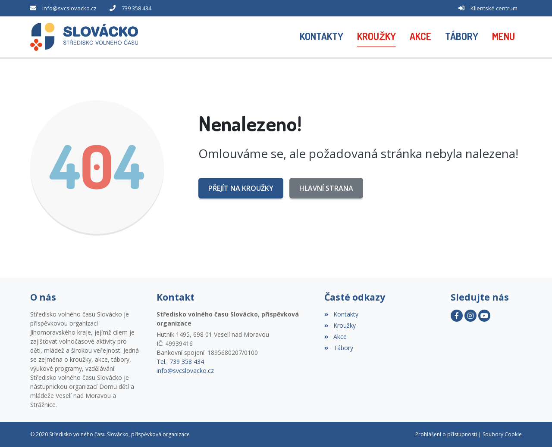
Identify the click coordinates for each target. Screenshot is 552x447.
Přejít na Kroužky (240, 188)
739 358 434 (136, 8)
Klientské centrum (494, 8)
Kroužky (339, 325)
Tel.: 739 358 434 (180, 361)
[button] (503, 37)
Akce (335, 336)
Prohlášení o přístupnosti (446, 434)
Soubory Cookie (502, 434)
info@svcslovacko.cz (69, 8)
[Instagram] (470, 316)
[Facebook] (457, 316)
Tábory (338, 348)
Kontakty (341, 314)
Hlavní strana (326, 188)
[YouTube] (484, 316)
